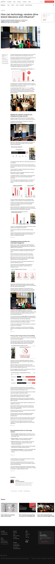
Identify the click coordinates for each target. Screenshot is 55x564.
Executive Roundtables (4, 541)
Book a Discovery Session (49, 1)
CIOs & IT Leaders (15, 547)
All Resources (15, 532)
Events (14, 1)
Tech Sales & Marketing (16, 545)
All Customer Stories (16, 544)
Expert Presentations (28, 5)
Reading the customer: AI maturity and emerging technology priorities (5, 55)
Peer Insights (22, 5)
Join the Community (44, 541)
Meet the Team (28, 534)
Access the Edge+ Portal (4, 544)
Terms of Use (38, 558)
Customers (24, 1)
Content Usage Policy (44, 558)
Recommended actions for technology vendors (5, 63)
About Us (27, 532)
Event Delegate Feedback (16, 548)
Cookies (53, 558)
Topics (8, 5)
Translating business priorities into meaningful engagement (5, 59)
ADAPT (29, 1)
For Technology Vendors (4, 534)
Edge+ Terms (49, 558)
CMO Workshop (27, 88)
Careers (27, 535)
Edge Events (2, 539)
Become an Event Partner (4, 542)
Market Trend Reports (16, 535)
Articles (17, 5)
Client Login (42, 1)
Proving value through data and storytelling (5, 61)
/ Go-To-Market (5, 513)
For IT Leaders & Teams (4, 532)
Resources (19, 1)
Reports (12, 5)
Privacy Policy (34, 558)
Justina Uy (44, 20)
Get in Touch (27, 537)
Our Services (9, 1)
